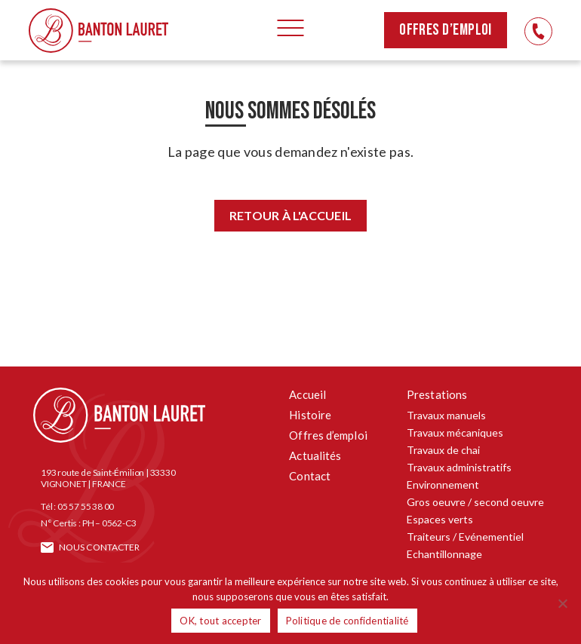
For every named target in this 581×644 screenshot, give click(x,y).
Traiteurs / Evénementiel (465, 536)
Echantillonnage (444, 553)
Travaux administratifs (459, 467)
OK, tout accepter (220, 621)
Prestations (437, 394)
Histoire (310, 415)
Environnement (443, 484)
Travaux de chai (443, 449)
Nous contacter (99, 547)
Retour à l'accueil (290, 215)
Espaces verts (440, 519)
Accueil (307, 394)
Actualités (315, 455)
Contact (309, 476)
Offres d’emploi (445, 29)
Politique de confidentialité (347, 621)
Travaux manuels (446, 415)
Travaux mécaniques (455, 432)
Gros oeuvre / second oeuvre (475, 501)
